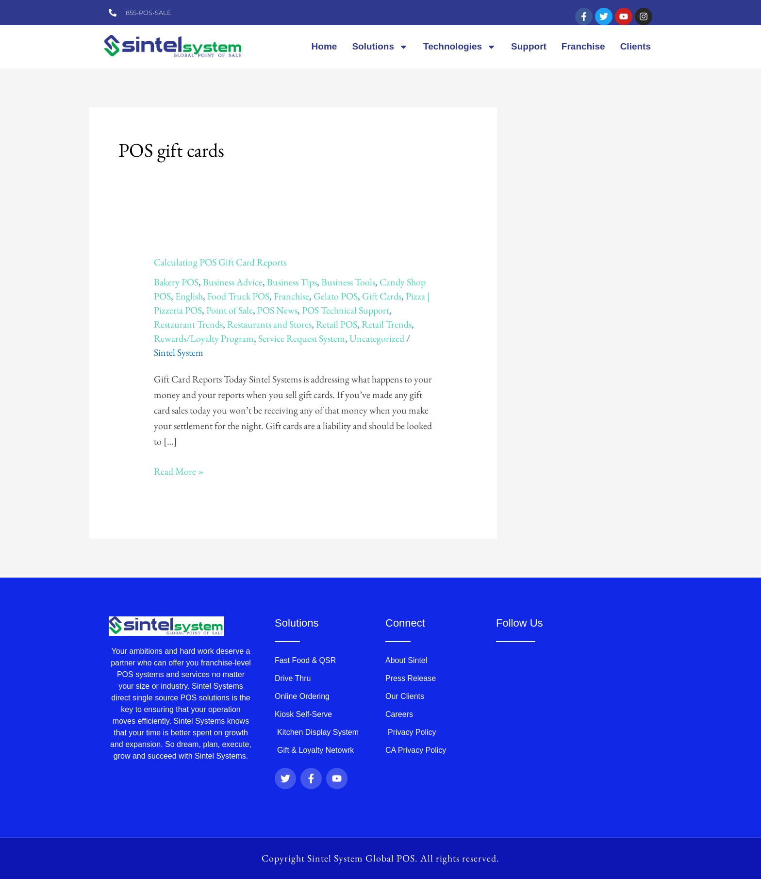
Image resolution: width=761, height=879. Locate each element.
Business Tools (348, 282)
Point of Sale (229, 310)
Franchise (583, 46)
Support (528, 46)
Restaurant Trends (188, 324)
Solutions (380, 46)
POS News (277, 310)
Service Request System (301, 338)
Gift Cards (381, 296)
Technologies (459, 46)
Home (324, 46)
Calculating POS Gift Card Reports (220, 262)
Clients (635, 46)
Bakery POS (176, 282)
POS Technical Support (345, 310)
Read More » (179, 471)
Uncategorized (376, 338)
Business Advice (233, 282)
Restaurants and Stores (269, 324)
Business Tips (292, 282)
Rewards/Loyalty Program (204, 338)
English (189, 296)
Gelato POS (336, 296)
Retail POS (336, 324)
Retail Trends (387, 324)
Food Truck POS (238, 296)
